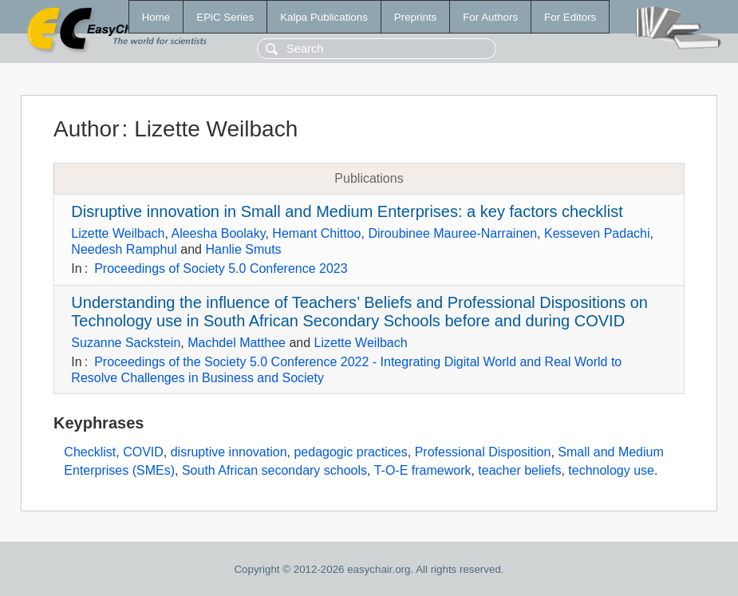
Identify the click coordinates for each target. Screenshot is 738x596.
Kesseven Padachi (597, 233)
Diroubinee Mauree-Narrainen (452, 233)
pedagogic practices (350, 452)
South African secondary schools (274, 470)
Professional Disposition (483, 452)
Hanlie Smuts (243, 249)
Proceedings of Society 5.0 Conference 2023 (221, 268)
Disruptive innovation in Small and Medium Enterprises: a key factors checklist (346, 211)
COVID (143, 452)
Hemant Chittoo (316, 233)
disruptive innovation (229, 452)
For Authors (490, 17)
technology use (611, 470)
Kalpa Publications (324, 17)
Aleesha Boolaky (218, 233)
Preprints (415, 17)
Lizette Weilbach (117, 233)
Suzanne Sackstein (125, 342)
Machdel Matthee (236, 342)
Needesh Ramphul (124, 249)
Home (156, 17)
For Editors (570, 17)
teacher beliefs (519, 470)
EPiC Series (225, 17)
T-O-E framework (423, 470)
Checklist (90, 452)
